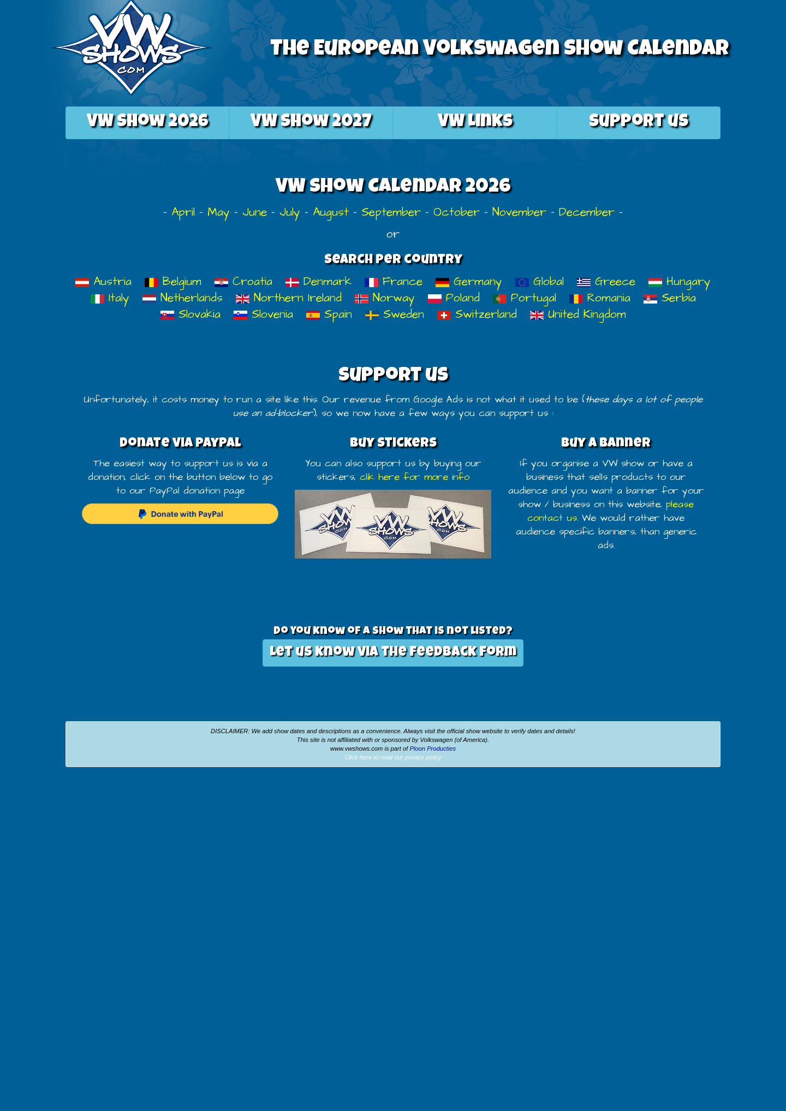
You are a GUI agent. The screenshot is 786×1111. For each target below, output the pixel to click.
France (393, 281)
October (456, 212)
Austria (103, 281)
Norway (385, 298)
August (331, 212)
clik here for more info (414, 477)
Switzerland (477, 314)
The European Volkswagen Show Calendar (499, 50)
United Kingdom (578, 314)
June (254, 212)
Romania (599, 298)
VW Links (475, 123)
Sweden (394, 314)
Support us (638, 123)
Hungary (679, 281)
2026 (148, 123)
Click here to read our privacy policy (392, 757)
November (519, 212)
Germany (469, 281)
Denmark (318, 281)
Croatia (243, 281)
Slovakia (190, 314)
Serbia (670, 298)
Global (539, 281)
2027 (311, 123)
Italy (110, 298)
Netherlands (182, 298)
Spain (329, 314)
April (183, 212)
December (587, 212)
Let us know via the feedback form (393, 653)
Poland (454, 298)
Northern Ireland (289, 298)
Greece (606, 281)
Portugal (524, 298)
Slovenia (263, 314)
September (391, 212)
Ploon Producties (432, 748)
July (289, 212)
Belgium (173, 281)
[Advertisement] (131, 857)
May (218, 212)
